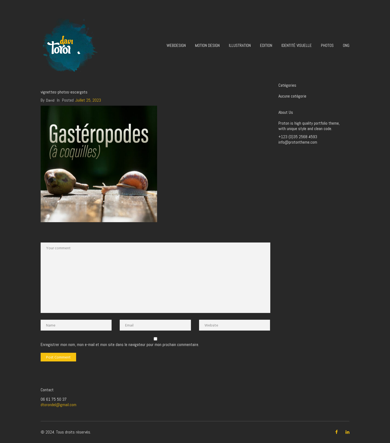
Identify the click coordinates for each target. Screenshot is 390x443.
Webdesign (176, 45)
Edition (266, 45)
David (50, 100)
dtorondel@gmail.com (58, 405)
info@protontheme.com (297, 142)
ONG (346, 45)
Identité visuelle (296, 45)
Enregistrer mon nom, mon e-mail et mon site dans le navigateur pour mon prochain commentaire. (120, 344)
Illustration (240, 45)
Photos (327, 45)
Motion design (207, 45)
